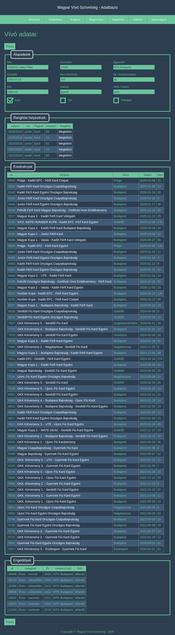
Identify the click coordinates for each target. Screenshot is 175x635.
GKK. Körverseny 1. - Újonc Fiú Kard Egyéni (46, 501)
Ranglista (75, 19)
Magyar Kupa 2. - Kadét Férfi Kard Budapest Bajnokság (54, 228)
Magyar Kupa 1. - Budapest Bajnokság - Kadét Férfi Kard (54, 305)
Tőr (66, 100)
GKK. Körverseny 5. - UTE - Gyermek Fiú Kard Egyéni (53, 460)
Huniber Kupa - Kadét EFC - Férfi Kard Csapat (48, 299)
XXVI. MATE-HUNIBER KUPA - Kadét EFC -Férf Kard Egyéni (57, 222)
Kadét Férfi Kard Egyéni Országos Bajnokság (47, 192)
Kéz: (27, 89)
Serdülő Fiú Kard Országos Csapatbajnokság (47, 311)
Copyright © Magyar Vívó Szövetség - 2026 (87, 631)
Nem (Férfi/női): (80, 77)
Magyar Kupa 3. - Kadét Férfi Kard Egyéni (45, 341)
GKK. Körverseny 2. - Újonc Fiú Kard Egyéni (46, 477)
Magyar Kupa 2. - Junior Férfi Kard (40, 234)
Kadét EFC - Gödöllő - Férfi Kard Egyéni (43, 358)
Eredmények (55, 19)
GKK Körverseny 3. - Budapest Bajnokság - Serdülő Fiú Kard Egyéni (62, 406)
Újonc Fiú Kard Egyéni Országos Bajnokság (46, 376)
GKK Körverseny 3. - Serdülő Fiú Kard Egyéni (47, 335)
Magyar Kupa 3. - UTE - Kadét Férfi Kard (44, 275)
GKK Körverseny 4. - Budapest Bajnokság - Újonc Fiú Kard (56, 400)
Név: (27, 65)
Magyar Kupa (96, 19)
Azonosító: (80, 65)
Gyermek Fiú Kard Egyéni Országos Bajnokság (48, 525)
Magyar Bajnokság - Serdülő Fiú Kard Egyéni (47, 370)
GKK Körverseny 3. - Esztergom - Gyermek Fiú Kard (51, 549)
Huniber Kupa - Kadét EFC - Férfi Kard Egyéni (47, 293)
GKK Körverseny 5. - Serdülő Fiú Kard (42, 323)
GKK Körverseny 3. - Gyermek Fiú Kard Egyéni (48, 531)
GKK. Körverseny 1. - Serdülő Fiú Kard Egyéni (47, 489)
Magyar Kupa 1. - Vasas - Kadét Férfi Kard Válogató (51, 240)
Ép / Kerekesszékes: (134, 77)
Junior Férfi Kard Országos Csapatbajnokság (47, 198)
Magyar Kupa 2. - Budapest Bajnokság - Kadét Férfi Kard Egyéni (59, 353)
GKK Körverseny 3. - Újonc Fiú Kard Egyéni (46, 471)
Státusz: (80, 89)
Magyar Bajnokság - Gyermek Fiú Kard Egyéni (48, 454)
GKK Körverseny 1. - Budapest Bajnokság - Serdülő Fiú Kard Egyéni (62, 436)
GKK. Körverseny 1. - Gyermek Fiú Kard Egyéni (48, 495)
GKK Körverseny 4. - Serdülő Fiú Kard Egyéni (47, 394)
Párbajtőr (122, 100)
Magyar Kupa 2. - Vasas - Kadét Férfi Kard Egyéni (50, 287)
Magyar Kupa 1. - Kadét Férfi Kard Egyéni (45, 364)
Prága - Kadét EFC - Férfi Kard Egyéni (42, 246)
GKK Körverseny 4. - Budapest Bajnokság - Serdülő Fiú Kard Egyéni (62, 329)
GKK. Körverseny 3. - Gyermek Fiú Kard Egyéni (48, 465)
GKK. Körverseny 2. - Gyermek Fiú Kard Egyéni (48, 483)
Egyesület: (134, 65)
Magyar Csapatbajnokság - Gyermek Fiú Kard (47, 448)
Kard (13, 100)
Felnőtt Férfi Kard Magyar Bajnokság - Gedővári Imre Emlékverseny (62, 210)
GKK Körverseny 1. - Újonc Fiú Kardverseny (46, 442)
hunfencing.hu (159, 19)
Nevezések (34, 19)
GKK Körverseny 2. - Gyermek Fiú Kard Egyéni (48, 537)
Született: (27, 77)
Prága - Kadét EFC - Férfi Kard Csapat (42, 180)
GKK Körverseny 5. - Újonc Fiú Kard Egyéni (46, 388)
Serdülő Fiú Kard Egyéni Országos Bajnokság (47, 317)
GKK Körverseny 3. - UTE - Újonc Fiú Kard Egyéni (50, 424)
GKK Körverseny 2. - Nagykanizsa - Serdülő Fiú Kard (52, 347)
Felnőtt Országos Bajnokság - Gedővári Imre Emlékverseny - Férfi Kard (64, 281)
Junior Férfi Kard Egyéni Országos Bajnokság (47, 204)
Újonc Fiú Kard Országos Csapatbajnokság (45, 507)
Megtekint (65, 131)
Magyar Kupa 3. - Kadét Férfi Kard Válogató (46, 216)
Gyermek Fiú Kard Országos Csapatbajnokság (48, 519)
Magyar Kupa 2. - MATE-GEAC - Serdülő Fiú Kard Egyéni (55, 430)
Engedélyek (118, 19)
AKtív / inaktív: (134, 89)
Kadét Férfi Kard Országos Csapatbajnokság (46, 186)
